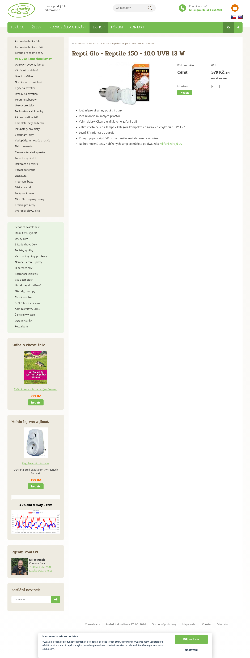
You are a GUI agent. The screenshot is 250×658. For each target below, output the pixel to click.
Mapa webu (189, 624)
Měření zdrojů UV (171, 144)
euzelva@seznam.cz (40, 570)
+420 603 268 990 (39, 567)
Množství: (183, 86)
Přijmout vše (191, 639)
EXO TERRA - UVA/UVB (143, 43)
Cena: (183, 72)
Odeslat (55, 599)
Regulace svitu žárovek (35, 463)
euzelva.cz (80, 43)
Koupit (184, 92)
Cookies (206, 624)
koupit (35, 402)
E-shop (92, 43)
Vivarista (222, 624)
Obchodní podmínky (164, 624)
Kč (229, 27)
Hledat (150, 8)
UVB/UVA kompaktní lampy (114, 43)
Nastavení (191, 650)
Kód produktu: (185, 65)
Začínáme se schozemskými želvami (35, 389)
